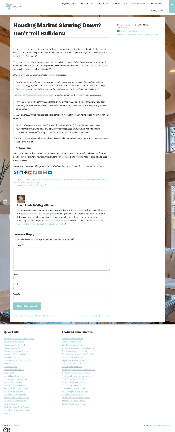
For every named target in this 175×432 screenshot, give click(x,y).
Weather (7, 413)
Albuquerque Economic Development (19, 338)
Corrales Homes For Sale (72, 345)
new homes (46, 185)
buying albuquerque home (31, 185)
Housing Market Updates (98, 179)
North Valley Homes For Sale (73, 379)
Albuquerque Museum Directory (16, 351)
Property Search (156, 11)
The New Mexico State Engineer (17, 407)
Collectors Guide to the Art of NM (17, 360)
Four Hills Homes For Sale (72, 357)
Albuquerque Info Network (14, 345)
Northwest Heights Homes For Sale (76, 376)
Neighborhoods (67, 3)
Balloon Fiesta (9, 357)
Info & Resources (138, 3)
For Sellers (85, 179)
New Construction (32, 182)
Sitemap (155, 426)
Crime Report (9, 363)
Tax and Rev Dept (11, 404)
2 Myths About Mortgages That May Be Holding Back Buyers (35, 316)
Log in (150, 426)
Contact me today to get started (51, 224)
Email (15, 284)
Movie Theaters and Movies (15, 385)
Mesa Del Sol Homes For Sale (74, 363)
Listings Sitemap (162, 426)
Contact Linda (119, 3)
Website (16, 294)
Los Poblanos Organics (13, 376)
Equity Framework (14, 426)
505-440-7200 (157, 3)
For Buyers (77, 179)
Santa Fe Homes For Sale (72, 394)
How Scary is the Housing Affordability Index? (93, 316)
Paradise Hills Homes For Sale (74, 382)
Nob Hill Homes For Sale (72, 366)
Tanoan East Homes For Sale (74, 401)
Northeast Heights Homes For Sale (76, 373)
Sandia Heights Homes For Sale (75, 391)
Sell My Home (86, 3)
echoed (52, 75)
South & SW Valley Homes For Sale (76, 397)
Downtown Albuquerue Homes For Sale (78, 348)
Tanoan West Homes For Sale (74, 404)
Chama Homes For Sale (71, 342)
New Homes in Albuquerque (15, 394)
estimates (27, 62)
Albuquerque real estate (47, 179)
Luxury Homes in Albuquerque (16, 379)
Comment (18, 245)
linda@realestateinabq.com (129, 31)
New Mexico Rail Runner (13, 391)
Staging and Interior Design (15, 401)
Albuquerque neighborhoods (56, 220)
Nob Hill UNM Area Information (16, 410)
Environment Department (14, 369)
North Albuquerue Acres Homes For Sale (78, 369)
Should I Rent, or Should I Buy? (16, 397)
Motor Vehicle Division (13, 382)
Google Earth (9, 373)
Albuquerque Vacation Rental (15, 354)
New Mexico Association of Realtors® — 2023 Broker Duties (137, 35)
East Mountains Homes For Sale (75, 351)
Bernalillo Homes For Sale (72, 338)
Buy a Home (102, 3)
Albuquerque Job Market (13, 348)
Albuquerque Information (14, 342)
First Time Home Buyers (65, 179)
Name (15, 274)
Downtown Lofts (10, 366)
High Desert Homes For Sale (73, 360)
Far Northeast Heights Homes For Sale (78, 354)
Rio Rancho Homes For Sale (73, 388)
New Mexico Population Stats (16, 388)
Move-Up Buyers (20, 182)
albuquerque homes (31, 179)
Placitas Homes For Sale (72, 385)
